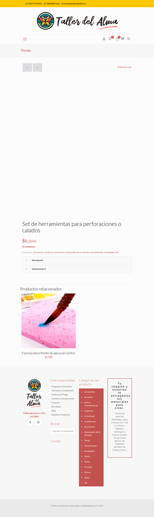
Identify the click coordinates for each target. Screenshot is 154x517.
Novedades (109, 252)
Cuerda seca (90, 421)
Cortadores (89, 416)
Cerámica (48, 252)
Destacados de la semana (78, 252)
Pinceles (88, 467)
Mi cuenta (56, 406)
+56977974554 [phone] (35, 3)
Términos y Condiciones (63, 390)
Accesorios (38, 252)
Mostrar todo (124, 67)
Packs (87, 462)
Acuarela (88, 397)
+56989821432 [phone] (53, 3)
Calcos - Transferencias (91, 404)
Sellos (87, 477)
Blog (54, 411)
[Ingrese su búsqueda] (63, 431)
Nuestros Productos (61, 415)
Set (117, 252)
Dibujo (87, 440)
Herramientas (97, 252)
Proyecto (56, 402)
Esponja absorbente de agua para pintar (48, 353)
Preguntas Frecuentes (62, 386)
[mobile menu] (25, 39)
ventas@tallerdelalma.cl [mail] (75, 3)
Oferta (87, 456)
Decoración (59, 252)
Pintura (87, 472)
